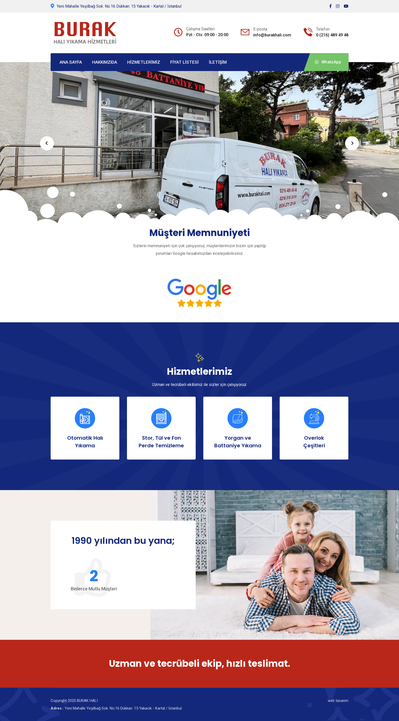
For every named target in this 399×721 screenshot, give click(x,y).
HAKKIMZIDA (104, 62)
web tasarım (338, 700)
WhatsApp (328, 62)
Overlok (314, 441)
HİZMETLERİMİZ (143, 62)
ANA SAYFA (71, 62)
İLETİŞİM (218, 62)
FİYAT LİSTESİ (184, 62)
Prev (47, 143)
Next (352, 143)
